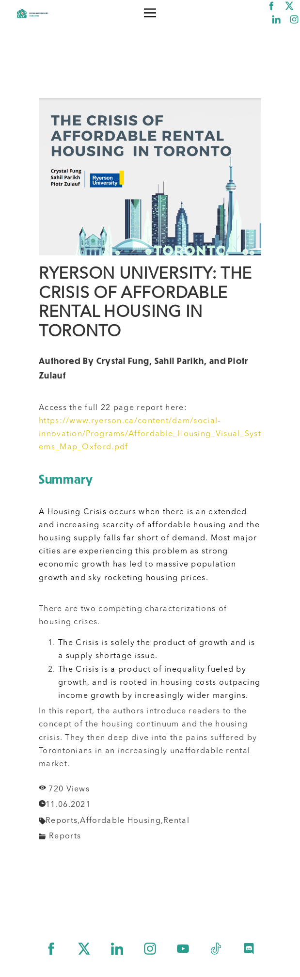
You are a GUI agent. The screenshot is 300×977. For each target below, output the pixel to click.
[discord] (248, 948)
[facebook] (271, 6)
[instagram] (294, 19)
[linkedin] (276, 19)
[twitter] (289, 6)
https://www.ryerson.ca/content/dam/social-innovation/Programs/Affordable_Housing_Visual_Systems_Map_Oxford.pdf (150, 434)
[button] (150, 13)
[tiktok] (215, 948)
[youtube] (182, 948)
